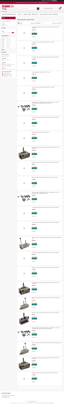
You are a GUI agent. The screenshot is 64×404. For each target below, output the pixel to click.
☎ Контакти (35, 14)
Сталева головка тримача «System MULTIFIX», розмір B (43, 87)
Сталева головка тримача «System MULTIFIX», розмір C (43, 42)
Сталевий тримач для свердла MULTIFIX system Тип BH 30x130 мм (45, 57)
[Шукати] (38, 9)
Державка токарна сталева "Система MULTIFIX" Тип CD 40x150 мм (45, 267)
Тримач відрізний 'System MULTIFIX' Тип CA (41, 132)
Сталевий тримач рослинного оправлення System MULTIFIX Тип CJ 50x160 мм (45, 358)
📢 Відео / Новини (27, 14)
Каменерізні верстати (6, 397)
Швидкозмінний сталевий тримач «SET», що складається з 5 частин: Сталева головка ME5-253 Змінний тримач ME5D (46, 328)
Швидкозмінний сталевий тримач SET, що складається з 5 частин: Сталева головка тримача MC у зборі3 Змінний (45, 103)
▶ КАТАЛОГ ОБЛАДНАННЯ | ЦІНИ (9, 14)
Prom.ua (37, 401)
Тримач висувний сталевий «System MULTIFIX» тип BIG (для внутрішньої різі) (47, 238)
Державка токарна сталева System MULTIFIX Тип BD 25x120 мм (45, 372)
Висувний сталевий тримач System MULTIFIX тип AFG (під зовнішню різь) (47, 342)
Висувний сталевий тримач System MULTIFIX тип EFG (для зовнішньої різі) (46, 298)
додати (49, 0)
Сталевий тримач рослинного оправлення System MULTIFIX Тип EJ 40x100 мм (45, 148)
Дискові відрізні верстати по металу (8, 395)
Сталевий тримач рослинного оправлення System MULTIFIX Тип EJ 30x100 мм (45, 27)
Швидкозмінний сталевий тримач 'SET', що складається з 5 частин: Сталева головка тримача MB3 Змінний (45, 193)
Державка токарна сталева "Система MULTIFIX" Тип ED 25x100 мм (45, 312)
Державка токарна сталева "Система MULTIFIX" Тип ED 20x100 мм (45, 162)
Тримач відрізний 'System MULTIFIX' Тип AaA (41, 72)
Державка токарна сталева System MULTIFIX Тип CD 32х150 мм (45, 177)
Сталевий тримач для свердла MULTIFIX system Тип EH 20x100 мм (45, 117)
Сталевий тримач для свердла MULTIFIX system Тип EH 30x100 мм (45, 207)
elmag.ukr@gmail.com (7, 73)
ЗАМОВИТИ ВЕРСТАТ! (42, 2)
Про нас (19, 14)
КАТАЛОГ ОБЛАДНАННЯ (6, 21)
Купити (34, 33)
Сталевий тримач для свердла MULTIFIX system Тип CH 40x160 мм (45, 222)
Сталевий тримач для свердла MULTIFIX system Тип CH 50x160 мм (45, 252)
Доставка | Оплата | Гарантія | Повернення (49, 14)
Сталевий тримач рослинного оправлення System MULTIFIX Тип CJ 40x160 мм (45, 283)
